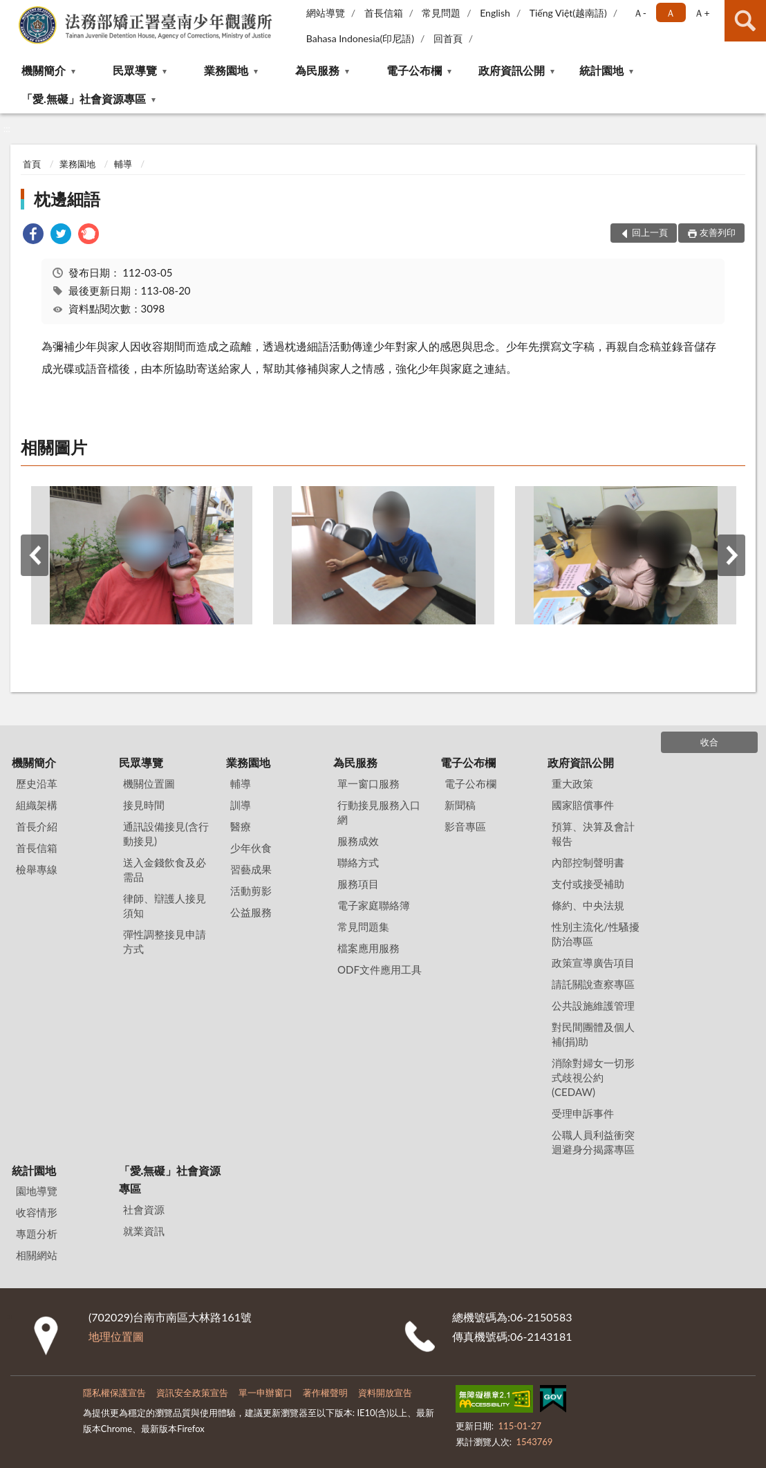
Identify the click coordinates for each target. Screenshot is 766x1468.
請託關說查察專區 (593, 984)
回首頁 (448, 38)
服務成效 (358, 841)
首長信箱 (383, 13)
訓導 (240, 805)
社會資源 (144, 1209)
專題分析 (36, 1233)
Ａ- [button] (639, 13)
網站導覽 (325, 13)
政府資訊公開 (511, 70)
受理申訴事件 (583, 1113)
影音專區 (465, 826)
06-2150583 (541, 1316)
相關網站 (36, 1255)
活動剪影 (251, 890)
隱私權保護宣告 (114, 1392)
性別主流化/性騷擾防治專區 (595, 933)
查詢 (745, 20)
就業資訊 (144, 1231)
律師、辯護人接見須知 (164, 905)
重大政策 (572, 783)
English (495, 13)
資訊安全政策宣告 (192, 1392)
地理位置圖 (116, 1336)
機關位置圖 (149, 783)
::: (11, 10)
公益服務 (251, 912)
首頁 (32, 163)
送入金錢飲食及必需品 (164, 869)
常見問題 (441, 13)
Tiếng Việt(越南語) (568, 13)
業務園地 (226, 70)
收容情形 (36, 1212)
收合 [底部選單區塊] (709, 741)
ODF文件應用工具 (379, 969)
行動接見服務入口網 (378, 812)
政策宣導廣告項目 (593, 962)
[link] (33, 235)
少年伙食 (251, 848)
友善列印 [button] (718, 232)
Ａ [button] (670, 13)
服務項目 (358, 883)
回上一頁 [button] (650, 232)
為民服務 (317, 70)
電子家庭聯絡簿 (373, 905)
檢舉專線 (36, 869)
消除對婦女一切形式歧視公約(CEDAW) (593, 1077)
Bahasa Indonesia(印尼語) (360, 38)
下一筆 (731, 555)
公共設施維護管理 (593, 1005)
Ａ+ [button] (701, 13)
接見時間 (144, 805)
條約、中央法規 (588, 905)
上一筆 (34, 555)
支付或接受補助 (588, 883)
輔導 (123, 163)
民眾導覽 (135, 70)
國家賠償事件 (583, 805)
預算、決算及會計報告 (593, 833)
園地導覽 (36, 1190)
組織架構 (36, 805)
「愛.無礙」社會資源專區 (83, 98)
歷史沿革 (36, 783)
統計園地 (601, 70)
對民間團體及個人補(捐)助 (593, 1034)
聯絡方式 (358, 862)
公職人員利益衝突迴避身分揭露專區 (593, 1141)
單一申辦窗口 (265, 1392)
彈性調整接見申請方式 (164, 941)
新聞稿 (460, 805)
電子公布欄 (414, 70)
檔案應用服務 (368, 948)
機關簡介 (43, 70)
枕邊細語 (67, 199)
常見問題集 (363, 926)
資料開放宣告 (385, 1392)
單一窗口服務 (368, 783)
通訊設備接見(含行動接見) (166, 833)
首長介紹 (36, 826)
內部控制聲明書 (588, 862)
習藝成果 (251, 869)
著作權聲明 (325, 1392)
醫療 (240, 826)
